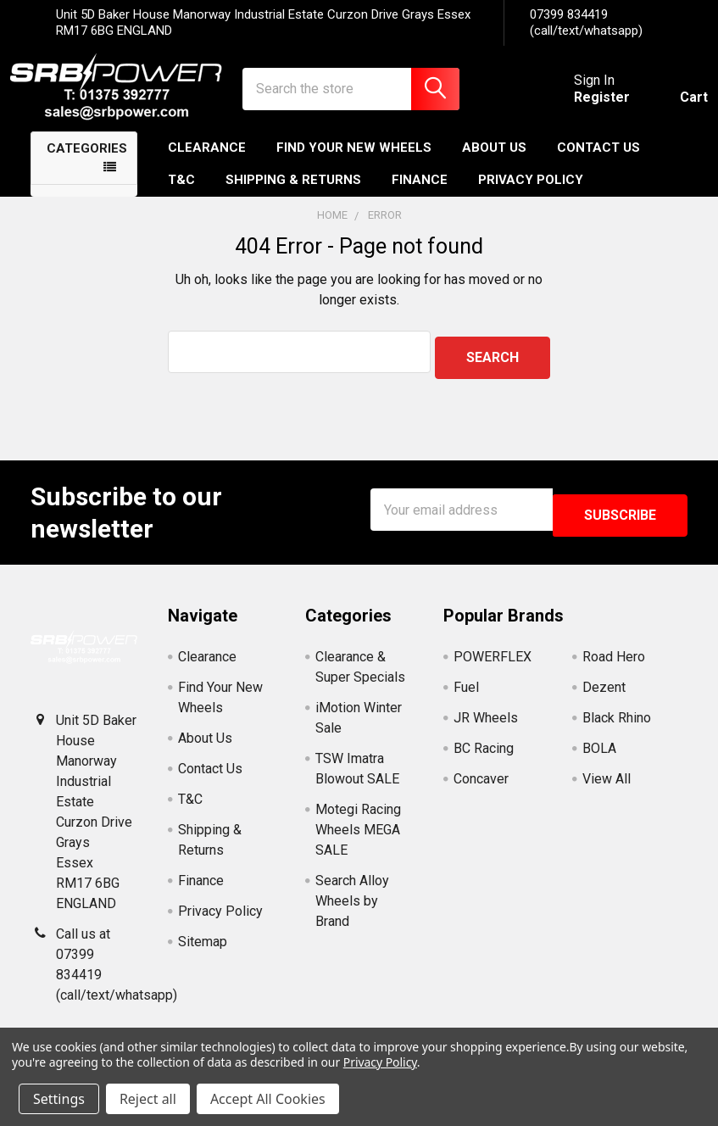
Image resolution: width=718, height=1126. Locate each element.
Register (581, 107)
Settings (59, 1099)
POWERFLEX (493, 666)
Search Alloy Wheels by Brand (352, 910)
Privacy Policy (530, 195)
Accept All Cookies (268, 1099)
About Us (494, 162)
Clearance (207, 162)
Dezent (604, 696)
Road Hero (613, 666)
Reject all (148, 1099)
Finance (420, 195)
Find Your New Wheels (353, 162)
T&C (181, 195)
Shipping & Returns (293, 195)
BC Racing (484, 758)
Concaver (481, 788)
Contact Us (598, 162)
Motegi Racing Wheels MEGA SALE (358, 839)
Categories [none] (87, 163)
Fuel (466, 696)
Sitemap (202, 951)
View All (606, 788)
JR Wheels (486, 727)
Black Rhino (616, 727)
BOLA (599, 758)
